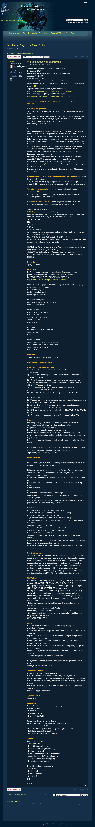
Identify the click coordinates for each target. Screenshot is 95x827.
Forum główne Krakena (21, 14)
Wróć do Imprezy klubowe (17, 795)
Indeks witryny (8, 14)
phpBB (44, 824)
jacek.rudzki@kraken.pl (36, 164)
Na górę (85, 785)
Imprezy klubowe (34, 14)
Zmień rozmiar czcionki (86, 2)
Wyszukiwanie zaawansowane (78, 22)
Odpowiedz (14, 57)
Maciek (35, 64)
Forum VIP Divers (57, 33)
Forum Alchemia (15, 33)
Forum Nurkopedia (30, 33)
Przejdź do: (48, 795)
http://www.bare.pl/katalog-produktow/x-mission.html (48, 280)
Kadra (18, 48)
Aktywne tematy (28, 53)
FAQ (14, 20)
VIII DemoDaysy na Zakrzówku (26, 45)
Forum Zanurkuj (71, 33)
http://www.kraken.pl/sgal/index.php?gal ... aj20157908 (48, 96)
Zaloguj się (20, 20)
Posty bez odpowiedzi (14, 53)
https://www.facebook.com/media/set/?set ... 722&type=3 (49, 91)
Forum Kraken (44, 33)
